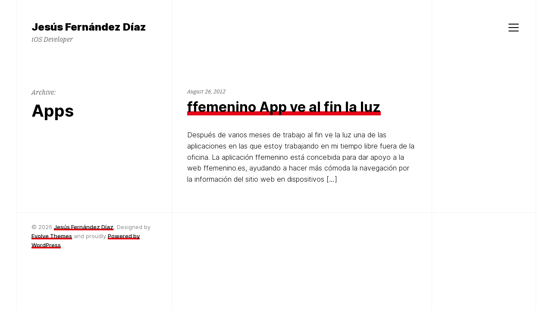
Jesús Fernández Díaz (83, 226)
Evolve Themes (51, 235)
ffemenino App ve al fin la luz (284, 107)
